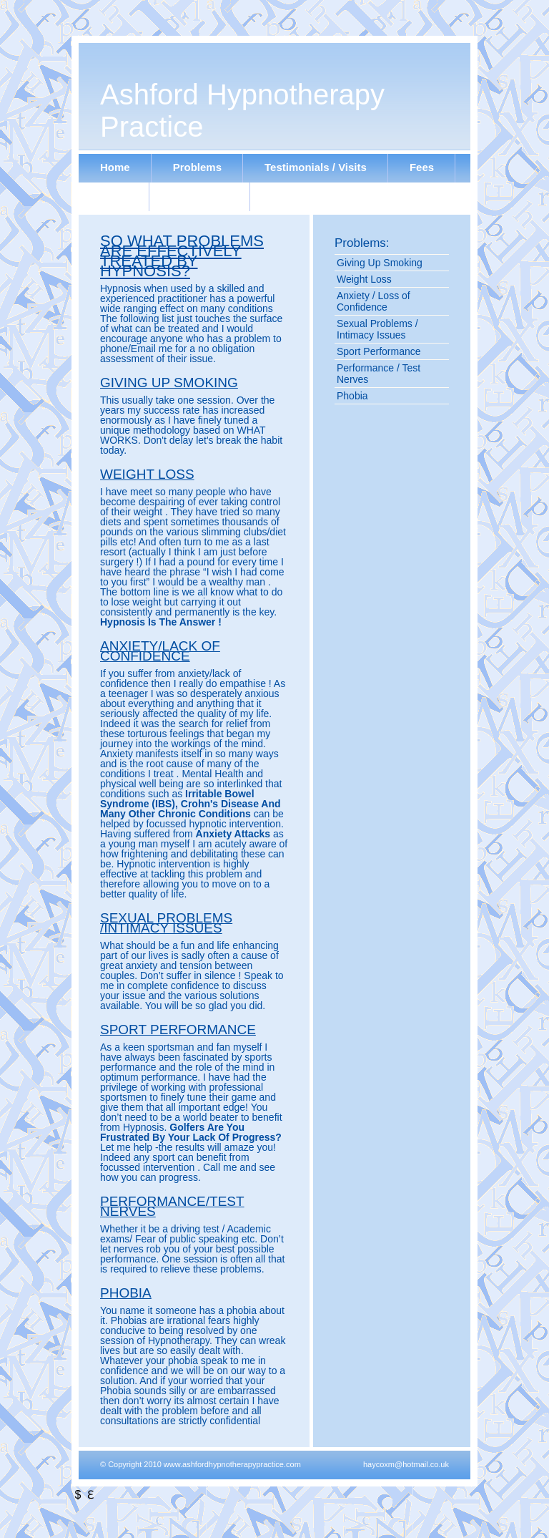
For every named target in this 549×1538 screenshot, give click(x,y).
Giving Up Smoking (379, 262)
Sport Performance (379, 351)
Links (114, 196)
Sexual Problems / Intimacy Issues (377, 329)
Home (115, 167)
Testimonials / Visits (315, 167)
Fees (422, 167)
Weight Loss (364, 279)
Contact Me (200, 196)
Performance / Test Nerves (378, 373)
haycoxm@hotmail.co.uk (406, 1464)
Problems (197, 167)
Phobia (352, 395)
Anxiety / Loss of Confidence (373, 301)
